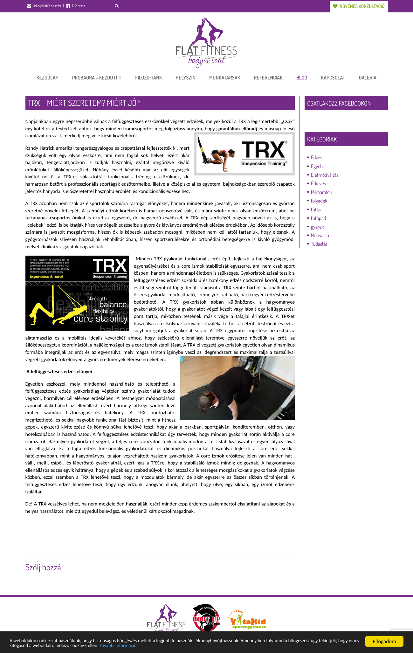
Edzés (316, 157)
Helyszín (186, 77)
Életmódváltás (324, 174)
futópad (318, 217)
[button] (116, 6)
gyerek (317, 226)
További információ (178, 646)
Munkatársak (224, 77)
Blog (301, 77)
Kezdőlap (48, 77)
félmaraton (321, 191)
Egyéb (317, 165)
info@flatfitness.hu (44, 6)
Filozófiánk (148, 77)
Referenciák (268, 77)
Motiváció (320, 234)
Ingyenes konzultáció (357, 5)
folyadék (319, 200)
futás (316, 208)
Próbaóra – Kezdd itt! (96, 77)
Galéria (367, 77)
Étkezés (318, 183)
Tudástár (319, 243)
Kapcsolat (333, 77)
